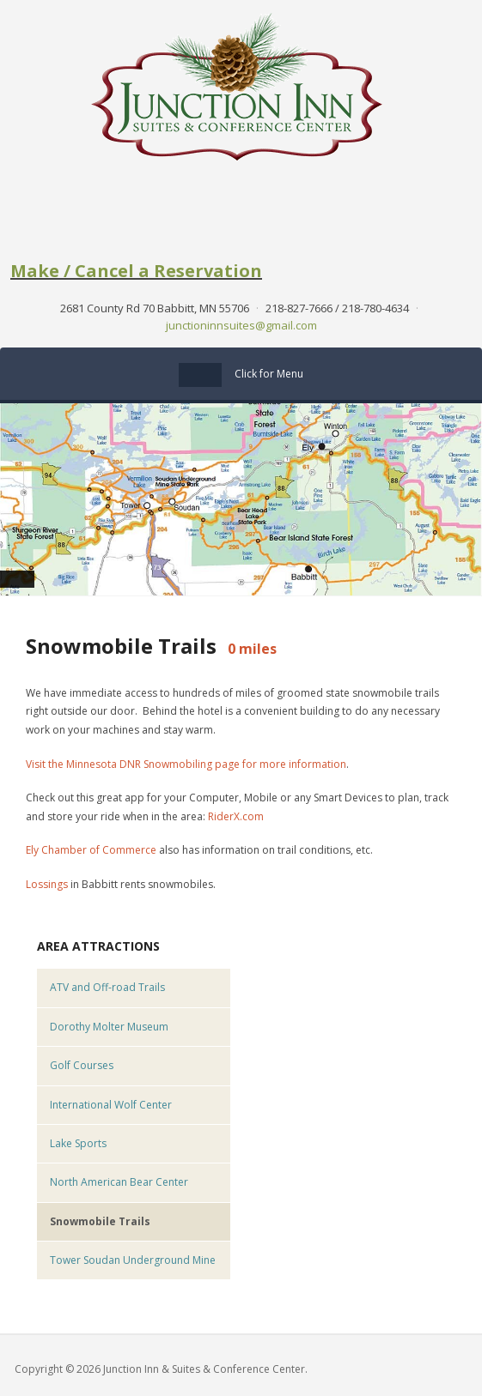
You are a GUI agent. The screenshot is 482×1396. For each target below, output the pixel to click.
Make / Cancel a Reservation (136, 270)
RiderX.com (236, 816)
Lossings (47, 884)
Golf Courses (81, 1065)
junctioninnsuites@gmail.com (241, 325)
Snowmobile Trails (100, 1221)
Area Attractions (98, 946)
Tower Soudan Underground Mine (133, 1260)
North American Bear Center (119, 1182)
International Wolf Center (111, 1104)
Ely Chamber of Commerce (91, 850)
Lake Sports (78, 1143)
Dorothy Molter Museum (109, 1026)
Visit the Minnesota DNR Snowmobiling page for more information (186, 764)
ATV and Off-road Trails (107, 987)
